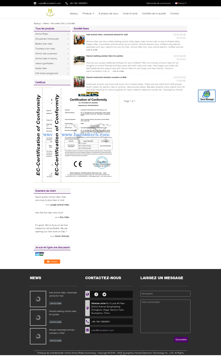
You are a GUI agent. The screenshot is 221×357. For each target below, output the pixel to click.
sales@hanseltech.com (50, 3)
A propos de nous (108, 13)
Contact (174, 13)
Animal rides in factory (46, 58)
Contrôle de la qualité (154, 13)
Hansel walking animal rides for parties (104, 56)
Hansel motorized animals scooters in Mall (106, 77)
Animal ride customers (46, 53)
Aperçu (74, 13)
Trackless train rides (45, 48)
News (46, 23)
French (182, 3)
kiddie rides (41, 68)
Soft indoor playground (46, 73)
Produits (87, 13)
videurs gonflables (44, 63)
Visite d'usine (130, 13)
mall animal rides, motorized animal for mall (107, 34)
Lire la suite (91, 49)
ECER (123, 355)
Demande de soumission (159, 3)
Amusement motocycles (47, 38)
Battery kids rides (43, 43)
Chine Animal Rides (74, 352)
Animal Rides (41, 33)
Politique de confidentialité (50, 352)
